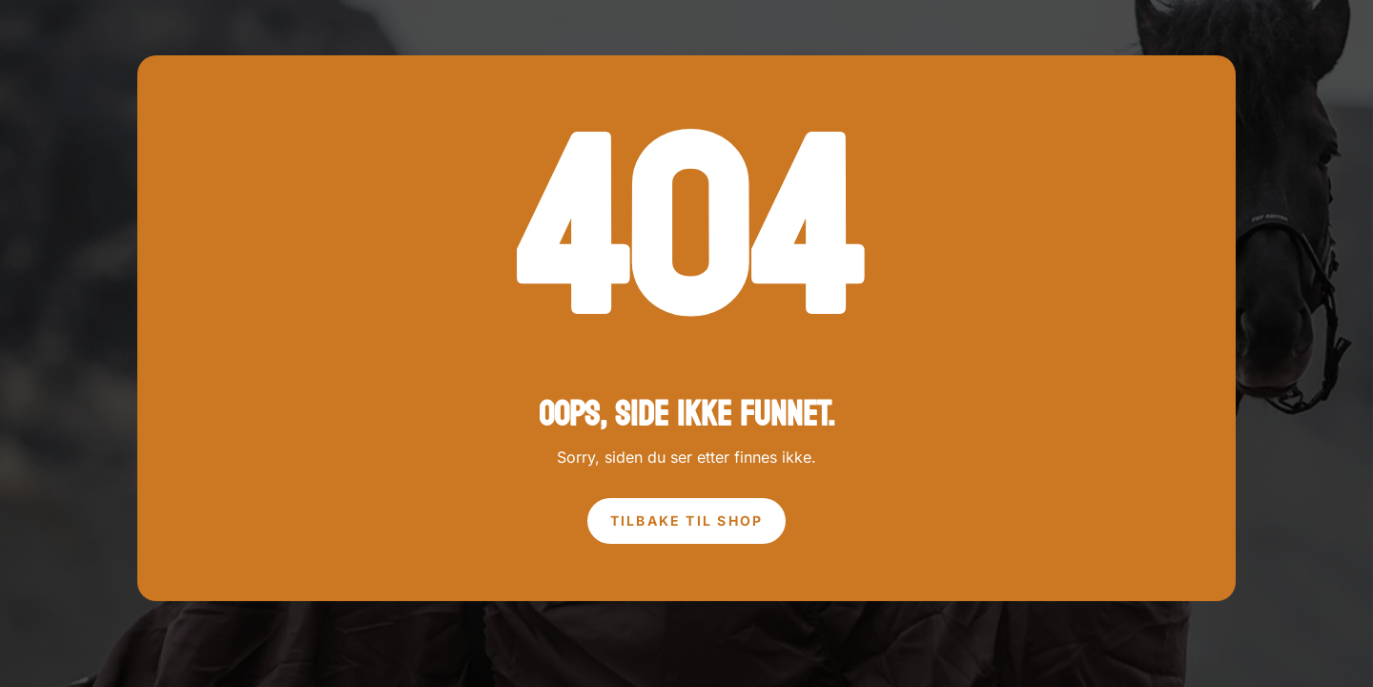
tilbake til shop (687, 520)
